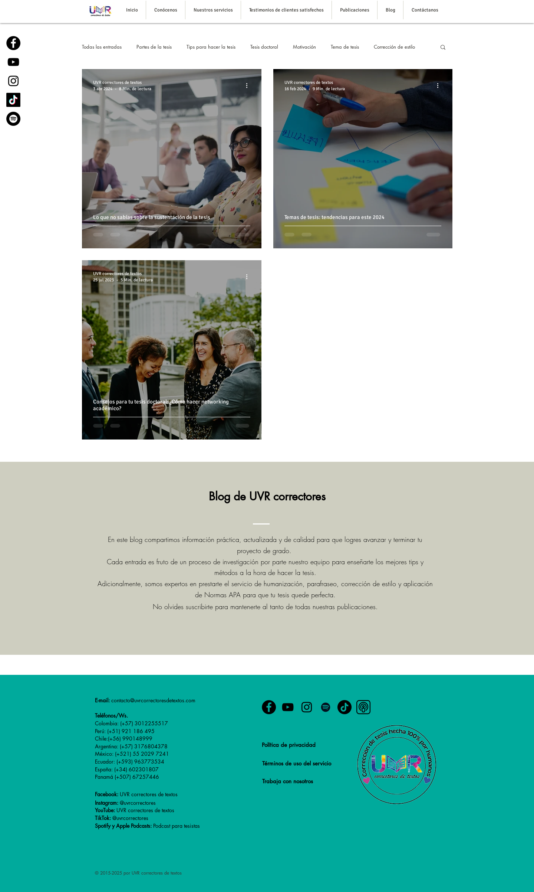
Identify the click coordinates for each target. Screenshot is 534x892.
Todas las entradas (102, 47)
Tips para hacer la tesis (211, 47)
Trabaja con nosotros (287, 781)
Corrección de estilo (394, 47)
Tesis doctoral (264, 47)
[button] (442, 48)
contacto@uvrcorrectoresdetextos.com (153, 700)
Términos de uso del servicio (296, 763)
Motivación (304, 47)
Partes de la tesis (154, 47)
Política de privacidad (289, 744)
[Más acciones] (249, 85)
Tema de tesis (345, 47)
